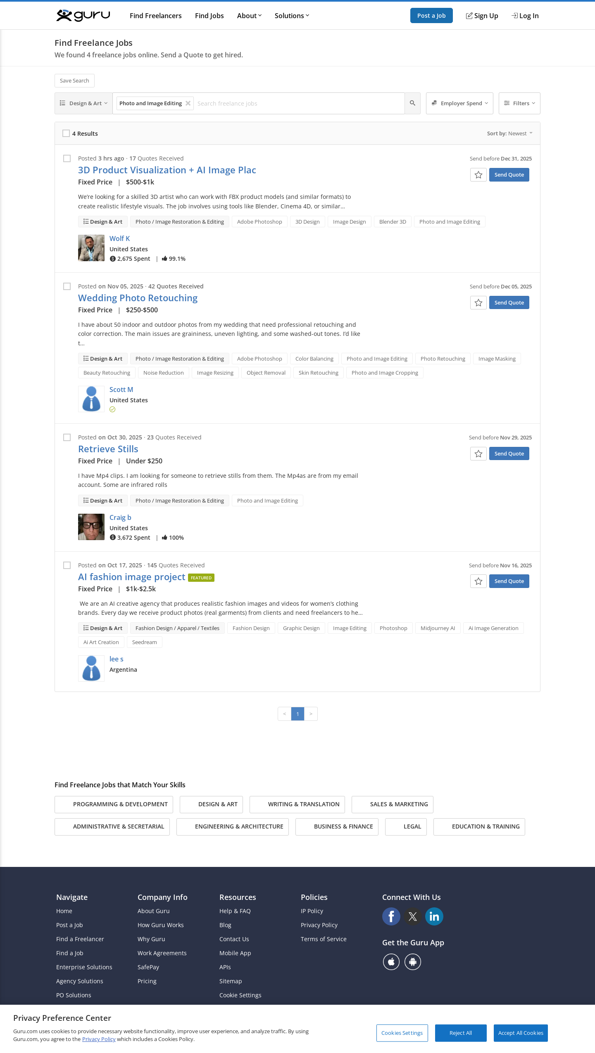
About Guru (154, 911)
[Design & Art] (84, 103)
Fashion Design (251, 628)
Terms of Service (324, 939)
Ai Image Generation (494, 628)
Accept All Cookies (520, 1032)
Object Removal (266, 372)
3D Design (307, 221)
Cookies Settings (402, 1032)
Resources (237, 897)
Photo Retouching (443, 358)
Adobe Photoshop (259, 221)
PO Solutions (73, 995)
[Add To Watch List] (478, 175)
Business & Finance (337, 827)
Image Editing (350, 628)
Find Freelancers (156, 15)
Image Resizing (215, 372)
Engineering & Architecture (232, 827)
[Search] (413, 103)
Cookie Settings (240, 995)
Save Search (74, 80)
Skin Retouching (318, 372)
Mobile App (235, 953)
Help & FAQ (235, 911)
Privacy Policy (319, 925)
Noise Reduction (163, 372)
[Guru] (83, 15)
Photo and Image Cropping (385, 372)
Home (64, 911)
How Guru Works (161, 925)
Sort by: (510, 133)
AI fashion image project (132, 576)
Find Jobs (209, 15)
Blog (225, 925)
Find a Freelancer (80, 939)
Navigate (72, 897)
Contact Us (234, 939)
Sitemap (230, 981)
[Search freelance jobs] (298, 103)
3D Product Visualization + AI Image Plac (167, 169)
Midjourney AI (438, 628)
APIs (225, 967)
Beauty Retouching (106, 372)
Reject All (461, 1032)
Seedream (144, 642)
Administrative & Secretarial (112, 827)
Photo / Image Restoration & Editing (180, 221)
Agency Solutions (79, 981)
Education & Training (479, 827)
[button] (91, 248)
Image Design (349, 221)
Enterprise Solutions (84, 967)
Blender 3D (392, 221)
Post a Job (431, 15)
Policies (314, 897)
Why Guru (151, 939)
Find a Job (69, 953)
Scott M (121, 389)
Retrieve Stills (108, 448)
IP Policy (312, 911)
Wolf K (119, 238)
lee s (116, 658)
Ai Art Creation (101, 642)
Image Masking (497, 358)
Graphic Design (301, 628)
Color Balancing (314, 358)
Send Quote (509, 174)
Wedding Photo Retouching (138, 297)
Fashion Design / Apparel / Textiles (177, 628)
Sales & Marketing (392, 804)
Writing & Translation (297, 804)
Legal (405, 827)
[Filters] (520, 103)
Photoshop (393, 628)
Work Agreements (162, 953)
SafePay (148, 967)
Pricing (147, 981)
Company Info (163, 897)
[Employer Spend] (459, 103)
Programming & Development (114, 804)
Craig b (120, 517)
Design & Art (105, 221)
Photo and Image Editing (449, 221)
